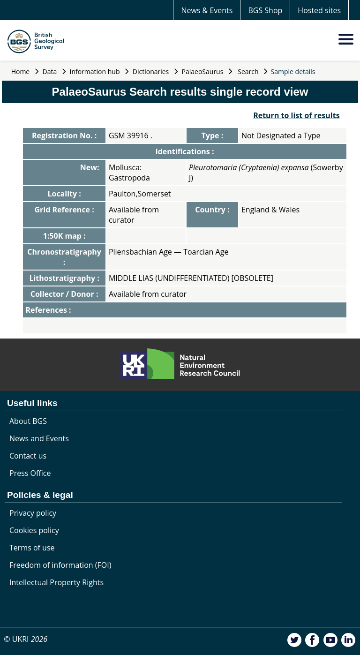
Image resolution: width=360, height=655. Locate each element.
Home (20, 71)
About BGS (28, 421)
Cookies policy (34, 530)
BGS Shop (265, 10)
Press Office (30, 473)
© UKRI (25, 639)
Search (248, 71)
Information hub (95, 71)
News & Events (206, 10)
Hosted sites (319, 10)
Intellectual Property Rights (56, 582)
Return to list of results (296, 115)
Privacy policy (32, 513)
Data (50, 71)
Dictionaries (151, 71)
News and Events (39, 438)
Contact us (27, 456)
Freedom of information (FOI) (60, 565)
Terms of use (32, 547)
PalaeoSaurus (203, 71)
